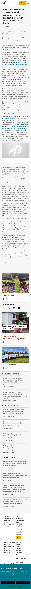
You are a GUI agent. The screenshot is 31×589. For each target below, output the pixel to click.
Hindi (17, 554)
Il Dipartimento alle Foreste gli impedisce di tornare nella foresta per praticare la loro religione (15, 126)
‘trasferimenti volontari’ (15, 79)
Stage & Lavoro (8, 518)
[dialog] (15, 576)
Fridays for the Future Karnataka (18, 64)
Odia (17, 556)
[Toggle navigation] (28, 2)
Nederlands (19, 550)
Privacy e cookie (9, 524)
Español (18, 546)
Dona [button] (22, 3)
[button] (15, 586)
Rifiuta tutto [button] (23, 582)
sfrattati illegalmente (8, 243)
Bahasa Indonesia (21, 558)
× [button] (29, 566)
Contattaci (7, 526)
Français (18, 548)
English (18, 544)
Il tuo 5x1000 (19, 524)
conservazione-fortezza (9, 237)
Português (19, 552)
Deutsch (18, 542)
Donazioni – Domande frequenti (19, 532)
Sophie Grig (12, 247)
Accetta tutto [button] (8, 582)
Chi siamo (7, 516)
